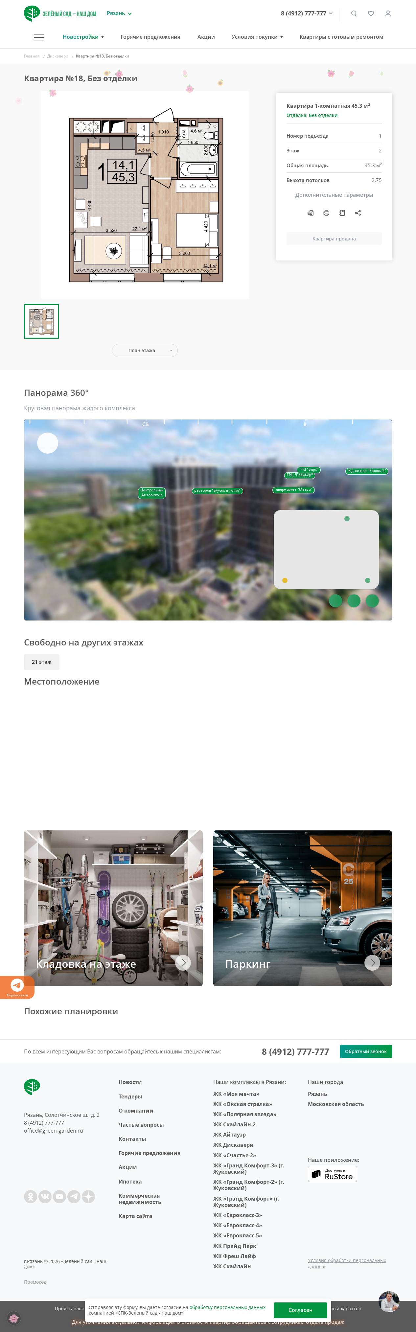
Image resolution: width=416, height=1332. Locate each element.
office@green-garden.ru (53, 1130)
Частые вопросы (141, 1124)
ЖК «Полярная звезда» (245, 1114)
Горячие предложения (150, 36)
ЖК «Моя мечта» (236, 1093)
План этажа (141, 350)
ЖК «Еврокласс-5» (237, 1235)
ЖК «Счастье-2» (234, 1155)
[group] (145, 195)
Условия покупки (255, 37)
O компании (136, 1110)
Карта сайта (135, 1216)
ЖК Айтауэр (229, 1134)
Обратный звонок (366, 1051)
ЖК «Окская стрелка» (242, 1104)
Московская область (336, 1104)
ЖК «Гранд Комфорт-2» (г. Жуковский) (248, 1185)
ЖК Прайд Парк (234, 1246)
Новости (130, 1082)
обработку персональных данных (228, 1307)
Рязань (317, 1093)
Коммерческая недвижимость (140, 1199)
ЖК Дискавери (233, 1144)
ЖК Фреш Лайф (234, 1256)
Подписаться (17, 988)
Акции (206, 36)
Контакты (132, 1138)
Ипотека (130, 1181)
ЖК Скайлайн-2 (234, 1124)
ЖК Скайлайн (232, 1266)
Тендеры (130, 1096)
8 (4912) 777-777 (303, 13)
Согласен (300, 1310)
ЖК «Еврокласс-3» (237, 1215)
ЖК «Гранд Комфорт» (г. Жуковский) (246, 1201)
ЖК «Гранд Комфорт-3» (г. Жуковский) (248, 1168)
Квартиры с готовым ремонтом (341, 36)
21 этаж (42, 662)
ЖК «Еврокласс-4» (237, 1225)
